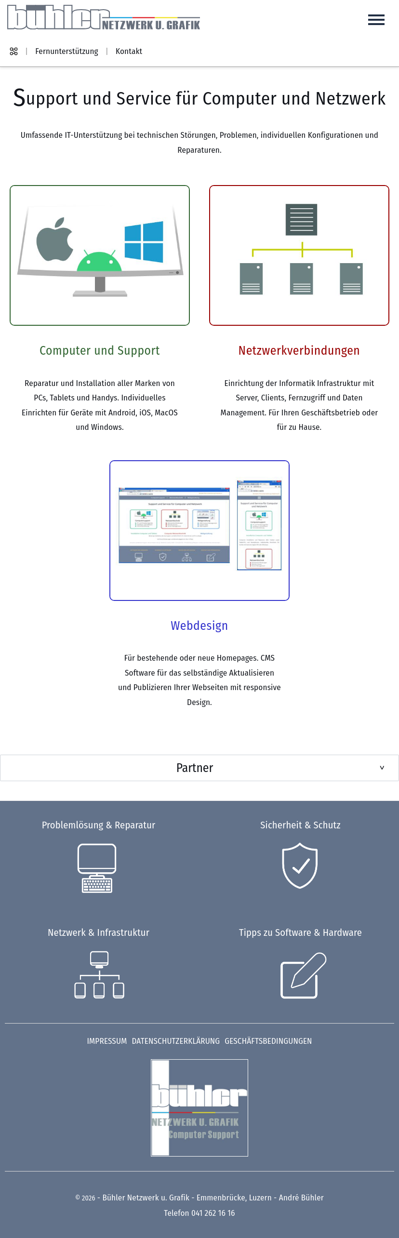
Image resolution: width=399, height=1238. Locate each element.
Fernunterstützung (66, 51)
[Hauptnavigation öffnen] (376, 19)
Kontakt (129, 51)
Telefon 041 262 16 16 (199, 1213)
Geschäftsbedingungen (268, 1041)
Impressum (107, 1041)
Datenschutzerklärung (176, 1041)
